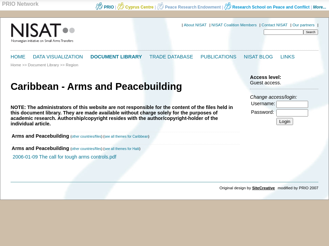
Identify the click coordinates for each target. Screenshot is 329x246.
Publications (219, 56)
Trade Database (171, 56)
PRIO (105, 7)
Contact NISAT (275, 25)
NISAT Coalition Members (233, 25)
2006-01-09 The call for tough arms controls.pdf (64, 157)
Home (18, 56)
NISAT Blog (258, 56)
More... (319, 7)
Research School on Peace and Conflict (267, 7)
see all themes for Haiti (121, 149)
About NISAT (195, 25)
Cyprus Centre (135, 7)
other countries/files (86, 136)
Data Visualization (58, 56)
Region (72, 65)
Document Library (116, 56)
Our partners (303, 25)
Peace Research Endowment (189, 7)
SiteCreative (263, 188)
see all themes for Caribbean (126, 136)
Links (287, 56)
